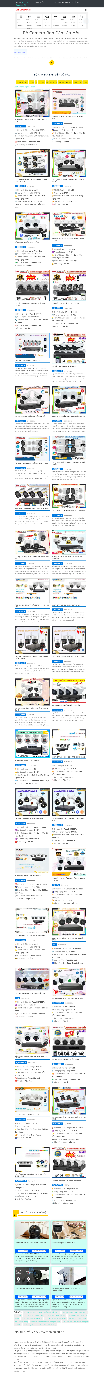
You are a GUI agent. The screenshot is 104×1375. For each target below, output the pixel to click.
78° (47, 82)
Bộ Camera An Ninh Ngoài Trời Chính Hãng (68, 757)
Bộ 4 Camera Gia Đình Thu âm (32, 1318)
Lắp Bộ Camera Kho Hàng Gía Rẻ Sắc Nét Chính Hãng (30, 1175)
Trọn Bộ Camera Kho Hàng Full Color (67, 1180)
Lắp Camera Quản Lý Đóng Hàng (64, 1243)
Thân (80, 82)
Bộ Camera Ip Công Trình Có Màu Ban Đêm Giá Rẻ (68, 939)
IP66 (26, 82)
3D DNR (31, 82)
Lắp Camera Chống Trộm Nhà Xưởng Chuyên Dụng (69, 1118)
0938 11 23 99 (27, 2)
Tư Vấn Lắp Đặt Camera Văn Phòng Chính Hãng (40, 1325)
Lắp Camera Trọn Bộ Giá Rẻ (25, 87)
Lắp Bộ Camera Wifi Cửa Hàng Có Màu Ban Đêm (68, 819)
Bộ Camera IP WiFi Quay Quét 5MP (27, 760)
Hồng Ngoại (53, 82)
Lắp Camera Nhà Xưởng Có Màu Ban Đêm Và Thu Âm (68, 463)
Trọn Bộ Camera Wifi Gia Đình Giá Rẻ (29, 818)
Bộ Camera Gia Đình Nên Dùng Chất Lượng (68, 416)
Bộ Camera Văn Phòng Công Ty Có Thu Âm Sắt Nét (68, 240)
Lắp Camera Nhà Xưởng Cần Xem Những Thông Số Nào (67, 1289)
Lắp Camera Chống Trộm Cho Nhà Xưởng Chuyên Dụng (31, 180)
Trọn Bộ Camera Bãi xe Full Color (65, 303)
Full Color (61, 82)
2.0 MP (75, 82)
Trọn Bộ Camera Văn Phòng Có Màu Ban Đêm (67, 118)
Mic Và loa (20, 82)
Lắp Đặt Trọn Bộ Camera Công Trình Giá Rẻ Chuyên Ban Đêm (45, 1315)
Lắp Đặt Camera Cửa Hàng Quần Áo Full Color (30, 304)
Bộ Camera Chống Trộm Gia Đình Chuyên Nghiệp (31, 1057)
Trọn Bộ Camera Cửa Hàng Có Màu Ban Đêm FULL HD (69, 879)
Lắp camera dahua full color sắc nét (30, 993)
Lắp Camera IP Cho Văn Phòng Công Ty (30, 935)
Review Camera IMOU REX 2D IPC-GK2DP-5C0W (31, 1243)
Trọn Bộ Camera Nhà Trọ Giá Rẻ (27, 361)
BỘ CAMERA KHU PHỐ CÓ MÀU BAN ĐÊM (66, 705)
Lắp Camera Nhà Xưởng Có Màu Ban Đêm (30, 416)
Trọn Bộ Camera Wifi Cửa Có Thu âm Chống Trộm (32, 606)
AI (36, 82)
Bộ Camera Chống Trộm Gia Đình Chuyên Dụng (31, 120)
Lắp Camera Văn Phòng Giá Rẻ (55, 1318)
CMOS (85, 82)
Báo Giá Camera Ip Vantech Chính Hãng (30, 1288)
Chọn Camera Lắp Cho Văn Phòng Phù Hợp (45, 1322)
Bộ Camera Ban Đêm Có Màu (52, 74)
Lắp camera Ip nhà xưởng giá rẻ (27, 1115)
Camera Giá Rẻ (21, 5)
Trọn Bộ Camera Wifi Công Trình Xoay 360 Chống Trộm (31, 657)
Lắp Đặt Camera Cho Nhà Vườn (64, 366)
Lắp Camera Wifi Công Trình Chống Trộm (68, 657)
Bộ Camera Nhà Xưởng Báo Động (28, 876)
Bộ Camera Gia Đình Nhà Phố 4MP (27, 242)
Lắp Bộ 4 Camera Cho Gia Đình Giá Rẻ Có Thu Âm (32, 558)
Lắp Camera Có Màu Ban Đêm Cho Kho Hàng (68, 511)
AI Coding (69, 82)
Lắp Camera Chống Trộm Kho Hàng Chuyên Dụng (32, 709)
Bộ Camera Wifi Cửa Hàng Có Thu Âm (66, 605)
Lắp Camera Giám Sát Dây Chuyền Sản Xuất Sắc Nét (68, 180)
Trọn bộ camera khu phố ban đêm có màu (31, 463)
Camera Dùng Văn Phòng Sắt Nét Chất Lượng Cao (67, 558)
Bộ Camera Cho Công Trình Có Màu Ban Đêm (32, 509)
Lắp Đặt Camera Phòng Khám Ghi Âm (66, 1059)
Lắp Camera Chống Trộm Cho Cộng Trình (68, 998)
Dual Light (41, 82)
